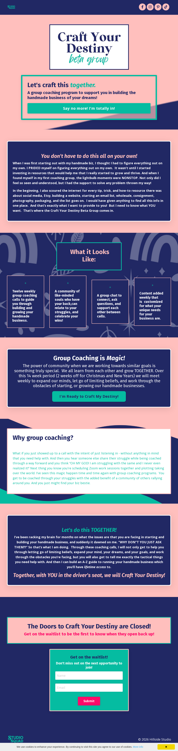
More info (138, 746)
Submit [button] (89, 704)
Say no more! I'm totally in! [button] (89, 108)
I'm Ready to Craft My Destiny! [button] (89, 397)
